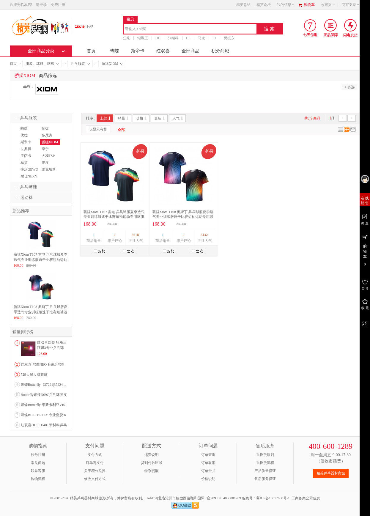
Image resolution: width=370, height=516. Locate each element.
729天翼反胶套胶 (34, 374)
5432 (204, 235)
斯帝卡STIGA (25, 145)
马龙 (201, 38)
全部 (121, 130)
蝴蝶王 (142, 38)
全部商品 (190, 50)
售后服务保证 (265, 479)
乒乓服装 (80, 64)
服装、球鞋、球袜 (42, 64)
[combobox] (190, 29)
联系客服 (38, 471)
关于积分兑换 (95, 471)
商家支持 (351, 5)
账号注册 (38, 455)
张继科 (173, 38)
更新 (160, 118)
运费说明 (151, 455)
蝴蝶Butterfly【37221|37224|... (43, 385)
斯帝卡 (137, 50)
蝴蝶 (114, 50)
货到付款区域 (151, 463)
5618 (135, 235)
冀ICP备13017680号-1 (273, 498)
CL (188, 38)
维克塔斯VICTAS (48, 172)
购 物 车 (365, 250)
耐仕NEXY (29, 176)
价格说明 (208, 479)
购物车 (309, 5)
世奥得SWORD (25, 151)
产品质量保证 (265, 471)
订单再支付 (95, 463)
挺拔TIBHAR (46, 131)
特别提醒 (151, 471)
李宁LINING (46, 151)
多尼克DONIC (46, 138)
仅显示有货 (98, 129)
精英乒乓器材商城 (331, 473)
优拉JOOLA (24, 138)
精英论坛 (263, 5)
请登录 (41, 5)
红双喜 (163, 50)
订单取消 (208, 463)
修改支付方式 (95, 479)
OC (157, 38)
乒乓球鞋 (25, 187)
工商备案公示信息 (306, 498)
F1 (214, 38)
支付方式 (95, 455)
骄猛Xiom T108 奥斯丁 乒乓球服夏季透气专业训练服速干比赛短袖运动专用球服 (182, 217)
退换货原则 (265, 455)
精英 (24, 163)
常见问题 (38, 463)
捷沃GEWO (29, 169)
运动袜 (23, 197)
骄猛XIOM (112, 64)
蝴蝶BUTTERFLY (29, 131)
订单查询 (208, 455)
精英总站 (243, 5)
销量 (124, 118)
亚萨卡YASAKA (26, 158)
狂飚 (126, 38)
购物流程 (38, 479)
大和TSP (48, 156)
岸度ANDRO (46, 165)
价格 (142, 118)
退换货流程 (265, 463)
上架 (105, 118)
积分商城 (220, 50)
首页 (91, 50)
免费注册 (58, 5)
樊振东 (228, 38)
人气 (178, 118)
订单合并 (208, 471)
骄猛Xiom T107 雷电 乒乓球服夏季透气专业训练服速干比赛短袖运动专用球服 (40, 259)
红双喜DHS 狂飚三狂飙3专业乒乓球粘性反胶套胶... (52, 347)
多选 (349, 87)
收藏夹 (328, 5)
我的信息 (286, 5)
